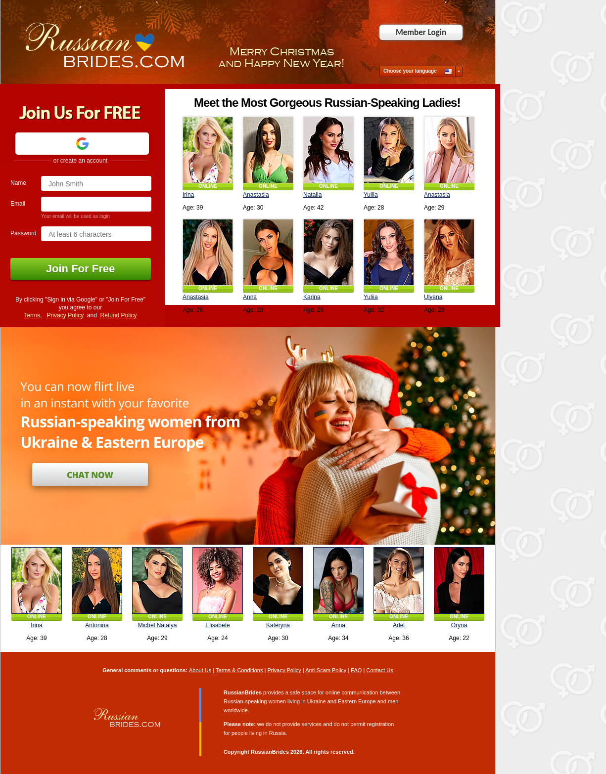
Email (17, 203)
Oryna (459, 625)
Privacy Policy (65, 315)
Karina (312, 297)
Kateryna (278, 625)
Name (18, 182)
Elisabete (217, 625)
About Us (200, 670)
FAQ (356, 670)
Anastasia (256, 194)
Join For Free (80, 269)
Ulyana (433, 297)
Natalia (312, 194)
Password (23, 233)
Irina (188, 194)
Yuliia (371, 194)
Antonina (96, 625)
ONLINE (207, 186)
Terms (32, 315)
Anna (250, 297)
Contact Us (379, 670)
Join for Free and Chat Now (90, 474)
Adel (399, 625)
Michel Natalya (157, 625)
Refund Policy (118, 315)
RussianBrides (270, 752)
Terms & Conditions (239, 670)
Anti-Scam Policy (325, 670)
